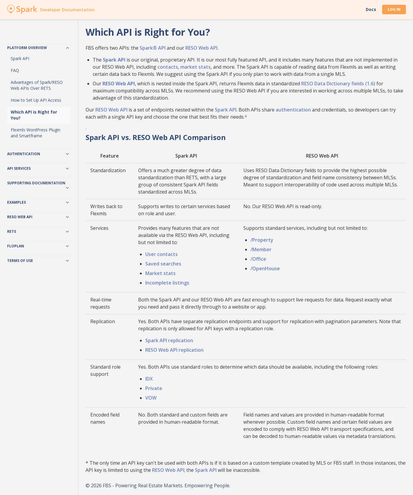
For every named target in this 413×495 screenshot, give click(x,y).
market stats (195, 67)
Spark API (20, 58)
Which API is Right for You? (34, 115)
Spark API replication (169, 340)
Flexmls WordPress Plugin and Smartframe (35, 133)
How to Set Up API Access (36, 100)
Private (153, 388)
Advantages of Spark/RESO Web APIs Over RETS (37, 85)
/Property (261, 240)
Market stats (160, 273)
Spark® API (152, 48)
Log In (394, 9)
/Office (258, 259)
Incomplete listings (167, 282)
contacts (167, 67)
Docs (371, 9)
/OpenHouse (265, 268)
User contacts (161, 254)
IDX (149, 378)
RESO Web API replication (174, 350)
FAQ (15, 70)
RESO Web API (201, 48)
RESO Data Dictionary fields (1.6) (338, 83)
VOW (151, 398)
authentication (293, 109)
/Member (261, 249)
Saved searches (163, 263)
